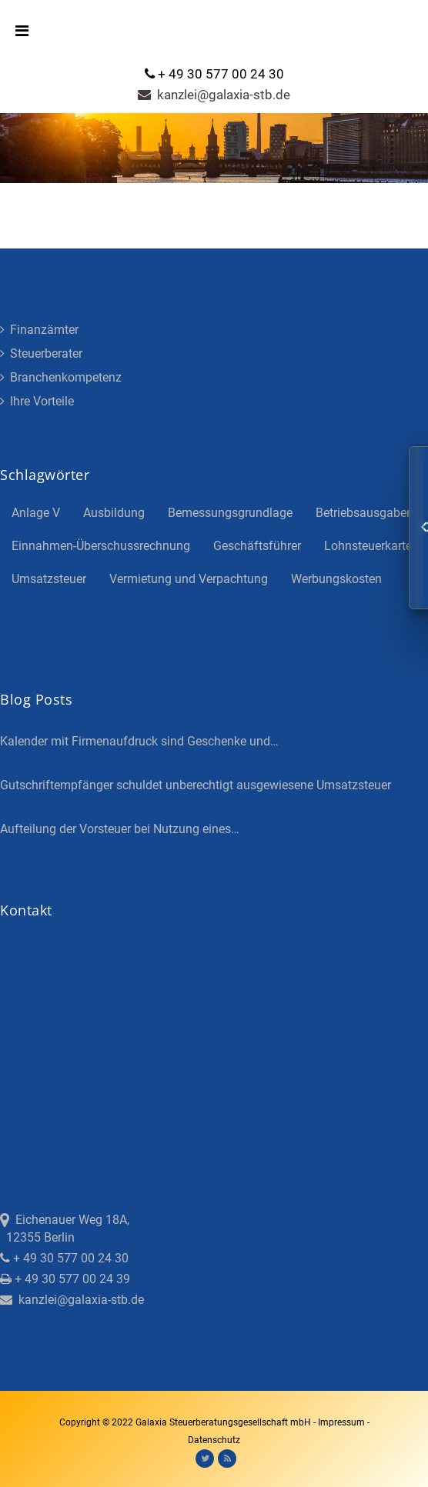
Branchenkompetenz (61, 377)
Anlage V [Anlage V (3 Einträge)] (36, 512)
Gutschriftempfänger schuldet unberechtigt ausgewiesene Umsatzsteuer (195, 785)
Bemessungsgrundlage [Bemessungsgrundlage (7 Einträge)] (230, 512)
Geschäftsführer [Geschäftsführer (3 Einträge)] (257, 545)
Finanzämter (39, 329)
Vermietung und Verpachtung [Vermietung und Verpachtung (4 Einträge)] (188, 579)
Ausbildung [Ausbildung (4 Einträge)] (114, 512)
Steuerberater (41, 353)
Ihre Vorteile (37, 401)
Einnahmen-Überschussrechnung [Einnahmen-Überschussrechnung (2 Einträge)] (101, 545)
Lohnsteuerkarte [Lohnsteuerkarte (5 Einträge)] (368, 545)
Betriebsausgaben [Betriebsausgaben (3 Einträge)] (364, 512)
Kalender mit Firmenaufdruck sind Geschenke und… (139, 741)
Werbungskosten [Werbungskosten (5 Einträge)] (336, 579)
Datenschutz (214, 1440)
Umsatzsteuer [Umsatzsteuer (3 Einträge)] (49, 579)
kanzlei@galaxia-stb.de (214, 94)
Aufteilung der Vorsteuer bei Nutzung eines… (119, 829)
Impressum (342, 1422)
